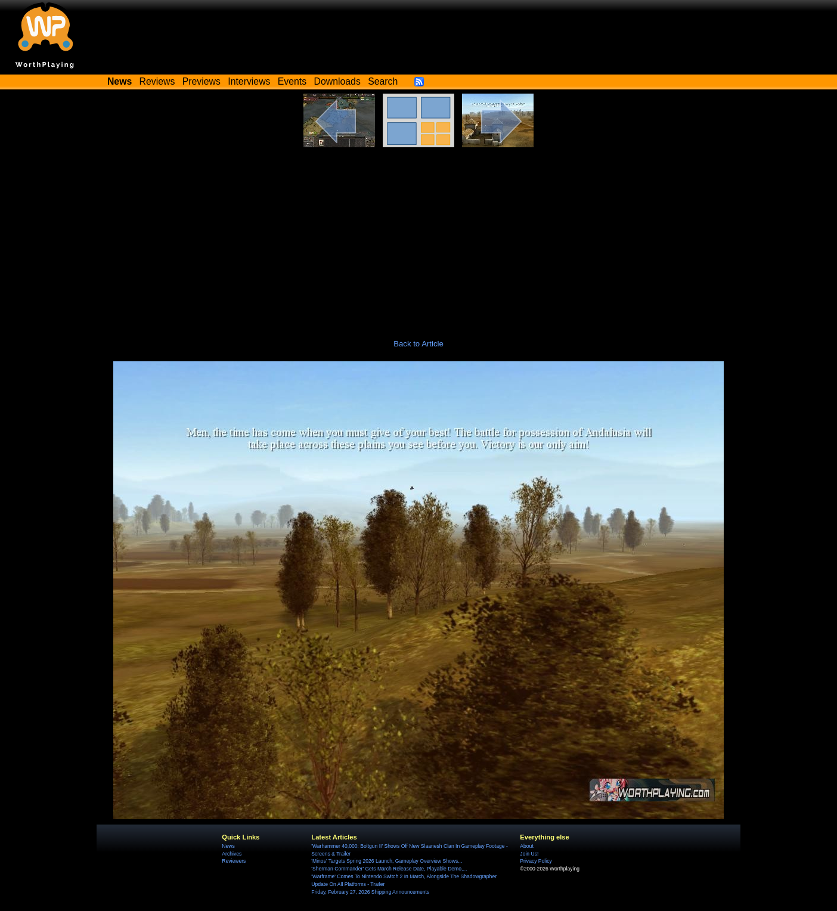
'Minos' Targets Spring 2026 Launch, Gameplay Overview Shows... (386, 861)
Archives (231, 854)
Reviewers (234, 861)
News (228, 846)
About (526, 846)
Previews (201, 81)
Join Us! (529, 854)
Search (383, 81)
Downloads (337, 81)
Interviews (249, 81)
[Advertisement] (418, 236)
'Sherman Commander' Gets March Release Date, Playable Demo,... (389, 869)
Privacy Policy (535, 861)
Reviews (157, 81)
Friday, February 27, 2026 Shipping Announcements (370, 892)
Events (292, 81)
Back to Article (418, 343)
